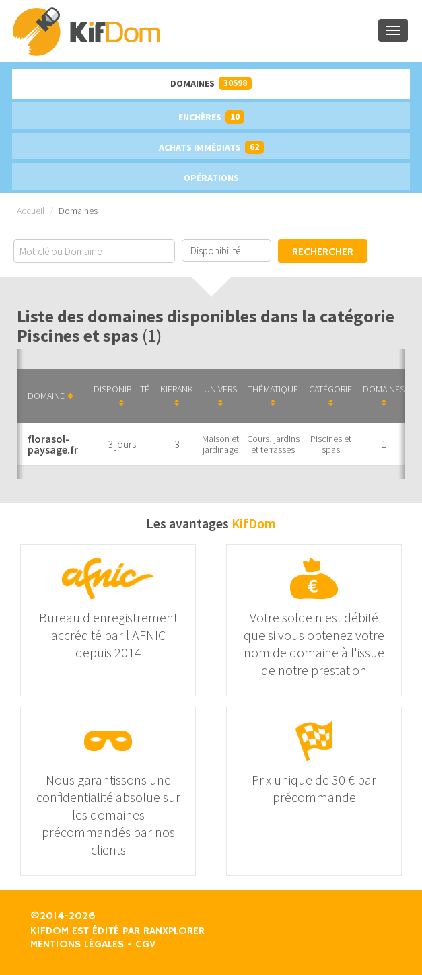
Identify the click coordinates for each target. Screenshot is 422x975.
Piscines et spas (330, 444)
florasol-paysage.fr (53, 444)
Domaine (50, 396)
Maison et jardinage (220, 444)
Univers (220, 395)
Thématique (273, 395)
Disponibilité (121, 395)
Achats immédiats (211, 147)
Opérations (211, 178)
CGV (145, 944)
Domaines (211, 83)
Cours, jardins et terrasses (273, 444)
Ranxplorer (174, 931)
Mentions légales (77, 944)
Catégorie (330, 395)
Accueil (30, 211)
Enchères (211, 117)
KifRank (176, 395)
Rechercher (322, 252)
